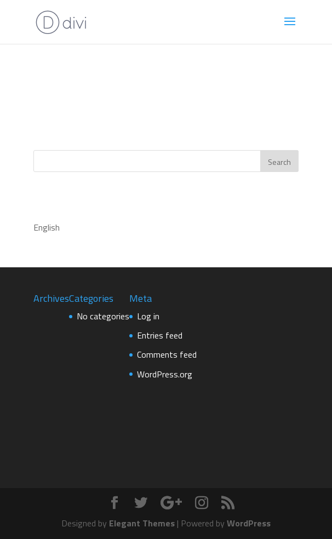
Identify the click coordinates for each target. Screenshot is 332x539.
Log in (148, 316)
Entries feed (159, 335)
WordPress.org (164, 374)
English (46, 227)
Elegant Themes (142, 523)
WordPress (249, 523)
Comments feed (167, 354)
